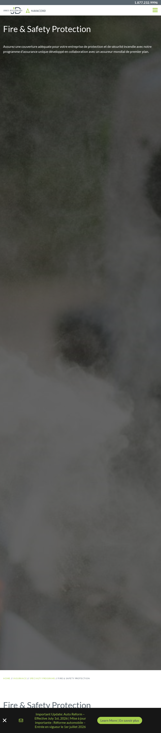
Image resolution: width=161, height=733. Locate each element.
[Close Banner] (80, 720)
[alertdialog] (80, 720)
